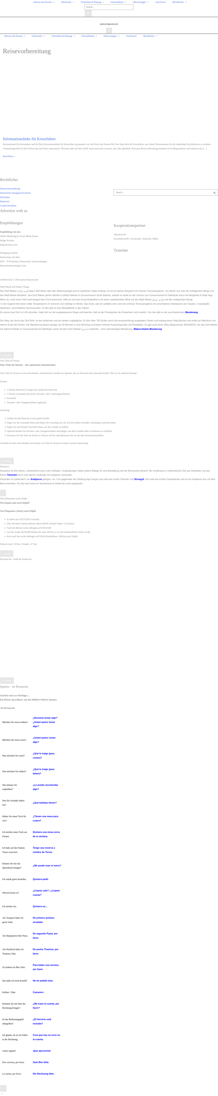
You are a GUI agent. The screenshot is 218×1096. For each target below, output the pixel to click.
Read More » (9, 156)
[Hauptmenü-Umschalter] (109, 30)
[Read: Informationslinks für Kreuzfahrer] (76, 98)
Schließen (6, 355)
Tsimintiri (12, 475)
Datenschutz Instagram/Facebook (15, 193)
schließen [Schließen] (6, 554)
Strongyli (139, 479)
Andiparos (36, 479)
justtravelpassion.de (109, 24)
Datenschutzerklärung (10, 188)
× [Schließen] (3, 493)
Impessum (4, 201)
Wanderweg (191, 312)
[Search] (88, 13)
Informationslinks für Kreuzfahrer (29, 139)
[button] (53, 2)
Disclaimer (5, 197)
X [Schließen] (3, 1088)
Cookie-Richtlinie (8, 205)
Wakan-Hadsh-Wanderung (148, 329)
